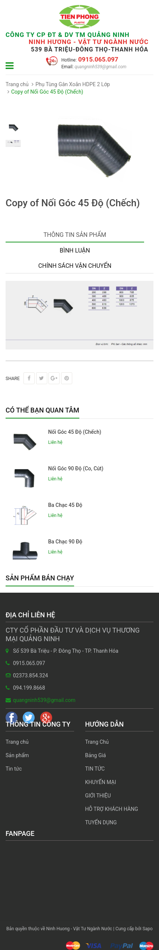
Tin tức (14, 769)
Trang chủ (17, 84)
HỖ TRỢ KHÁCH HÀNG (111, 809)
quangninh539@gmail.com (99, 66)
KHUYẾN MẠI (100, 782)
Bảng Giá (95, 755)
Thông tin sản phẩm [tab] (75, 234)
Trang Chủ (97, 742)
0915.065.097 (97, 59)
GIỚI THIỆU (98, 796)
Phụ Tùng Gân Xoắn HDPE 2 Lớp (72, 84)
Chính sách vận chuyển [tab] (74, 265)
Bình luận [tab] (75, 250)
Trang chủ (17, 742)
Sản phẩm (17, 755)
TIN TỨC (95, 769)
